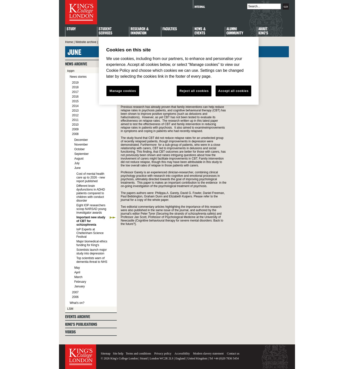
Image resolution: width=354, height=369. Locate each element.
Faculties (169, 29)
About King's (263, 31)
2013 (75, 110)
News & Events (200, 31)
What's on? (77, 303)
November (81, 144)
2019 (75, 82)
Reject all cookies (194, 91)
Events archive (77, 317)
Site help (118, 353)
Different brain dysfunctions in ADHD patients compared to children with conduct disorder (90, 193)
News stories (78, 76)
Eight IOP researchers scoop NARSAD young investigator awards (91, 209)
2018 (75, 87)
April (77, 272)
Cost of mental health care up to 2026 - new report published (90, 177)
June (77, 168)
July (76, 163)
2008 (75, 134)
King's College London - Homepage (81, 12)
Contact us (233, 353)
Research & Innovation (140, 31)
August (78, 158)
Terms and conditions (138, 353)
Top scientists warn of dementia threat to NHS (91, 260)
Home (69, 42)
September (81, 154)
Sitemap (105, 353)
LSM (70, 308)
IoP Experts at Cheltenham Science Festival (90, 233)
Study (71, 29)
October (79, 149)
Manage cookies (123, 91)
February (80, 281)
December (81, 140)
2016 (75, 96)
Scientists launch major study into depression (91, 251)
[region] (179, 71)
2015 (75, 101)
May (77, 267)
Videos (70, 332)
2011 (75, 120)
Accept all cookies (233, 91)
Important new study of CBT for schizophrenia (90, 221)
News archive (76, 64)
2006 (75, 297)
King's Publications (81, 324)
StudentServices (105, 31)
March (78, 277)
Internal (199, 6)
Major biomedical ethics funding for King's (91, 243)
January (79, 286)
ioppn (70, 71)
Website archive (85, 42)
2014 (75, 106)
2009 (75, 129)
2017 (75, 92)
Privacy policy (163, 353)
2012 (75, 115)
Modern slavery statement (208, 353)
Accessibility (182, 353)
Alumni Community (234, 31)
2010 (75, 124)
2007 (75, 292)
